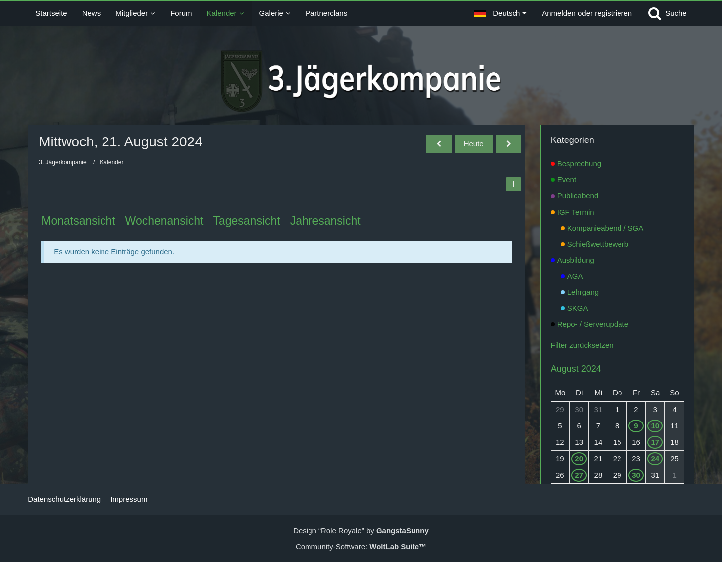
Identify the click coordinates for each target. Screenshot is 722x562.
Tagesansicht (246, 220)
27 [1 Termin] (579, 475)
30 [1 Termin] (636, 475)
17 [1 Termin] (655, 442)
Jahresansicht (325, 220)
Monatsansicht (78, 220)
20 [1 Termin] (579, 458)
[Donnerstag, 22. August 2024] (508, 144)
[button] (500, 13)
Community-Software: (361, 546)
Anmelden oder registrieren (587, 13)
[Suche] (666, 13)
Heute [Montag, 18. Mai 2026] (474, 144)
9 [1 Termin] (636, 426)
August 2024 (576, 369)
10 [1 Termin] (655, 426)
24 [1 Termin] (655, 458)
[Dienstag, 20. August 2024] (439, 144)
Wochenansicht (164, 220)
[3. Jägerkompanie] (361, 81)
